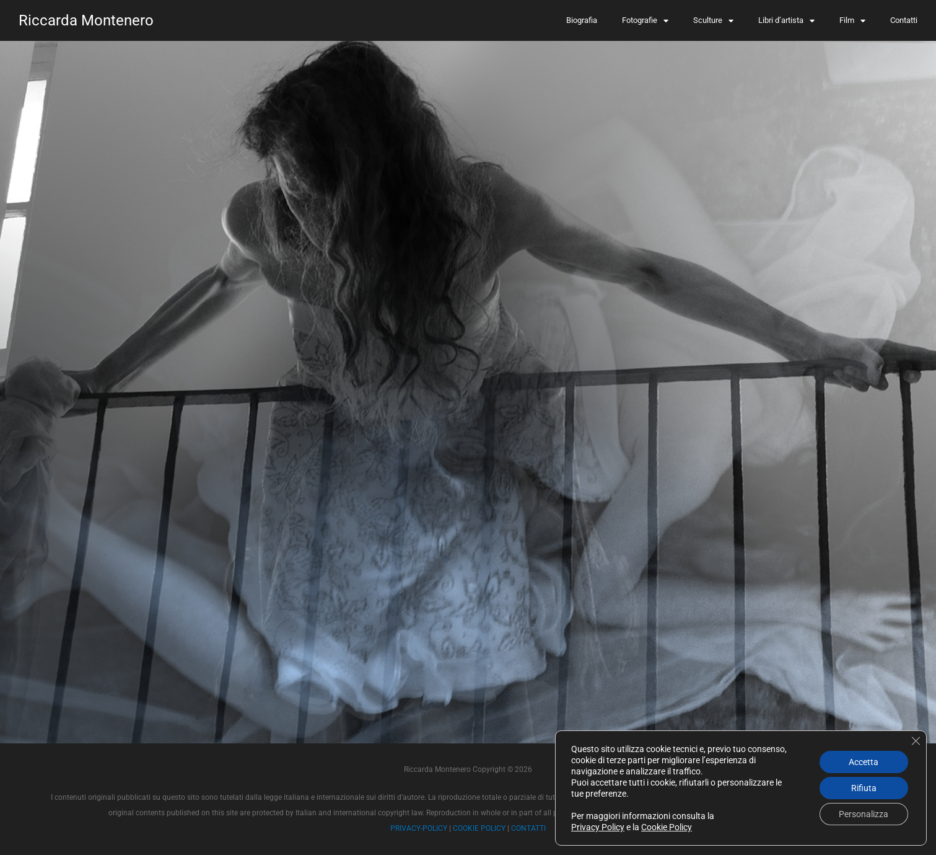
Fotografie (645, 21)
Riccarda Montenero (86, 20)
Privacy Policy (597, 827)
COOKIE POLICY (479, 828)
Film (852, 21)
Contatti (903, 20)
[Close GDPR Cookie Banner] (915, 741)
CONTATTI (528, 828)
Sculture (713, 21)
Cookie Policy (666, 827)
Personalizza (863, 814)
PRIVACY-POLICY (418, 828)
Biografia (581, 20)
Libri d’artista (786, 21)
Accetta (863, 762)
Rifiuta (864, 788)
